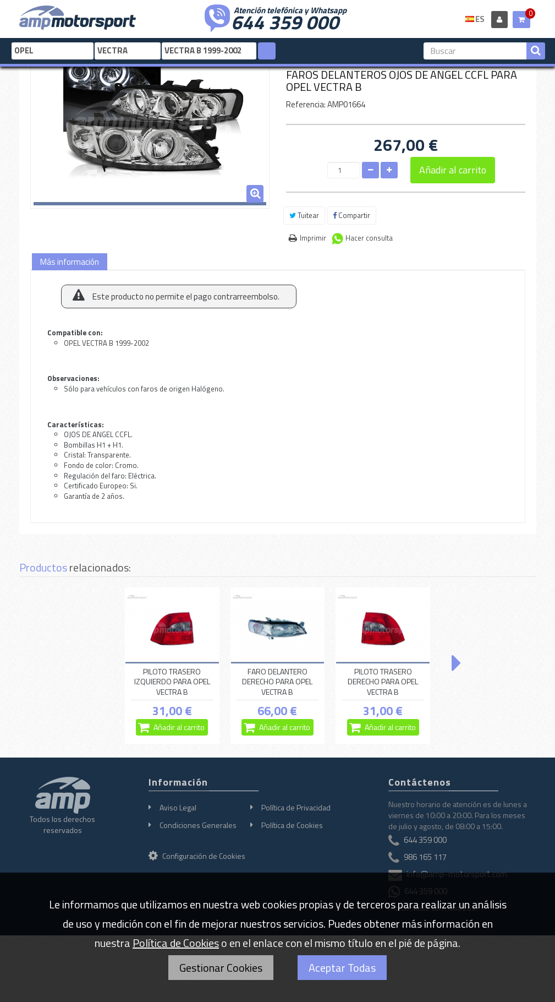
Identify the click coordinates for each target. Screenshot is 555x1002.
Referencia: (306, 104)
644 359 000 (285, 21)
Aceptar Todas (342, 967)
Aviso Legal (178, 807)
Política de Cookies (292, 825)
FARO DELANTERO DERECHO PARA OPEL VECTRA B (277, 681)
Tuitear (304, 215)
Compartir (351, 215)
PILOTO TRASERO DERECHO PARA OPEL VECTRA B (383, 681)
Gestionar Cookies (220, 967)
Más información (69, 261)
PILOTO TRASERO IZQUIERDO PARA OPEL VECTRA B (172, 681)
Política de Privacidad (296, 807)
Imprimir (313, 237)
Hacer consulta (369, 237)
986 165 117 (425, 857)
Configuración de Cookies (197, 856)
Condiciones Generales (198, 825)
